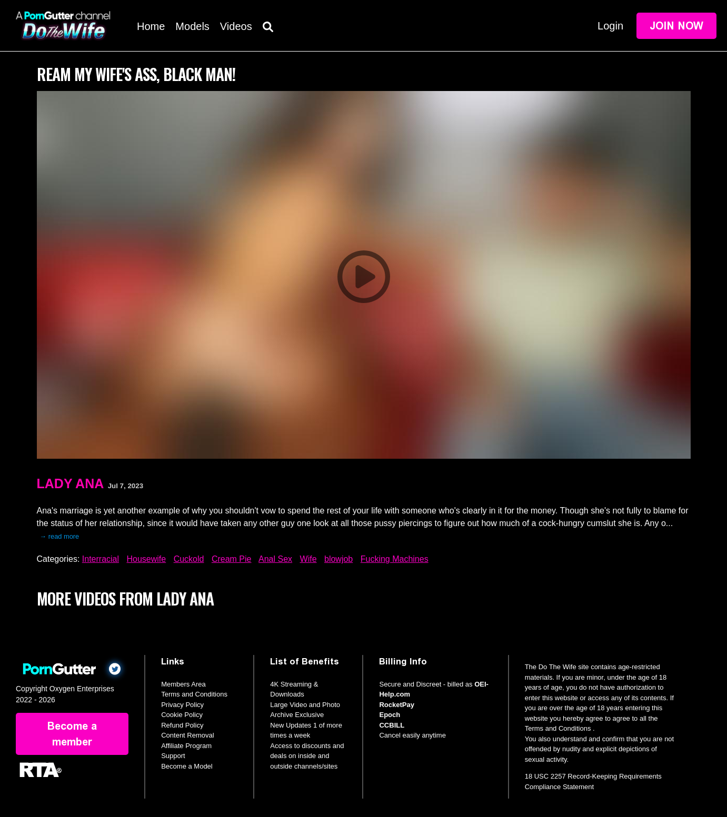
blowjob (338, 558)
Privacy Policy (182, 705)
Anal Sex (275, 558)
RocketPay (396, 705)
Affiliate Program (186, 746)
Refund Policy (182, 725)
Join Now (676, 25)
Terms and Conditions (194, 694)
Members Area (183, 684)
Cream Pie (232, 558)
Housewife (146, 558)
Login (610, 26)
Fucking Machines (395, 558)
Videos (236, 26)
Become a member (72, 734)
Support (173, 756)
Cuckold (189, 558)
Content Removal (187, 735)
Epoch (389, 715)
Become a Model (187, 766)
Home (151, 26)
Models (192, 26)
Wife (308, 558)
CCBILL (391, 725)
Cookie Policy (182, 715)
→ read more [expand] (59, 536)
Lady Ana (70, 483)
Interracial (100, 558)
